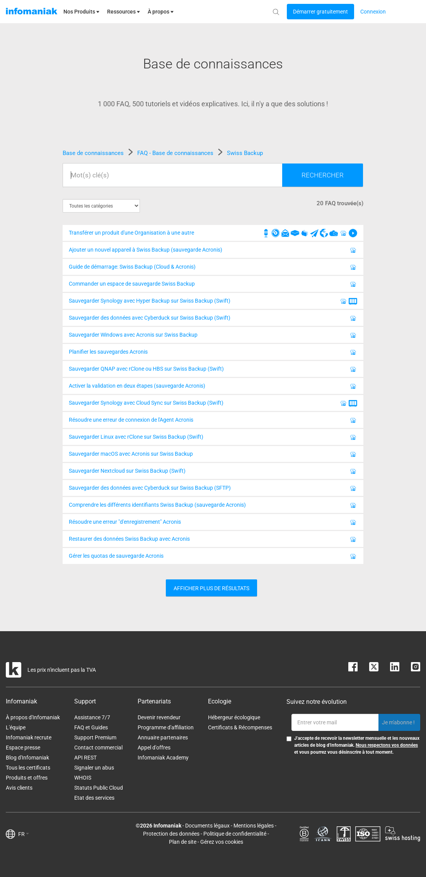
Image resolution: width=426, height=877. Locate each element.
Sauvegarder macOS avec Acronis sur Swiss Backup (213, 455)
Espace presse (23, 747)
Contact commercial (98, 747)
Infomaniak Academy (163, 757)
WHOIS (82, 778)
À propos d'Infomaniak (33, 717)
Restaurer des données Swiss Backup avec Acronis (213, 540)
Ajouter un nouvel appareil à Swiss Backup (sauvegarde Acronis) (213, 251)
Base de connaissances (94, 153)
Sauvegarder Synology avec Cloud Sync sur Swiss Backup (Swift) (213, 404)
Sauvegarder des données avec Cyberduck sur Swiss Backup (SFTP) (213, 489)
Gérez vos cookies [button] (221, 842)
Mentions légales (253, 826)
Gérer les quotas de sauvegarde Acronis (213, 557)
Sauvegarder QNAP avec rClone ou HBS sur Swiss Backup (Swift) (213, 370)
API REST (85, 757)
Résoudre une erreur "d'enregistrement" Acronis (213, 523)
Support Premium (95, 737)
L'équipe (16, 727)
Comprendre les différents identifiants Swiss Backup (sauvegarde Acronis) (213, 506)
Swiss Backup (245, 153)
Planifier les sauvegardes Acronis (213, 353)
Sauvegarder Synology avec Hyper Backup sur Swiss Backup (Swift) (213, 302)
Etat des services (94, 798)
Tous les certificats (28, 768)
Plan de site (182, 842)
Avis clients (19, 788)
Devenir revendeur (159, 717)
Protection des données (171, 834)
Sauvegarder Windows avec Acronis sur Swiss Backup (213, 336)
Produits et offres (27, 778)
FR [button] (23, 834)
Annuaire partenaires (163, 737)
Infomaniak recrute (28, 737)
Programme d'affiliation (166, 727)
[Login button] (320, 11)
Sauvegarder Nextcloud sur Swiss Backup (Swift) (213, 472)
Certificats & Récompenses (240, 727)
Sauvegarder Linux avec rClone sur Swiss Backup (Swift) (213, 438)
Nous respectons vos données (387, 745)
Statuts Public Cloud (98, 788)
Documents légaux (207, 826)
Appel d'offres (154, 747)
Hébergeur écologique (234, 717)
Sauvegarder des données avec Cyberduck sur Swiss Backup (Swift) (213, 319)
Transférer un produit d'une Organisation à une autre (213, 234)
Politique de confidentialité (234, 834)
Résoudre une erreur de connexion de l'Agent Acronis (213, 421)
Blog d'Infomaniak (27, 757)
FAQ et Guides (91, 727)
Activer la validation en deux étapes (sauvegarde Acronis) (213, 387)
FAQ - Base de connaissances (176, 153)
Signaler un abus (94, 768)
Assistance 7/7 (92, 717)
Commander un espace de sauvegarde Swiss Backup (213, 285)
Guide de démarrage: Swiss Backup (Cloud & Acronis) (213, 268)
